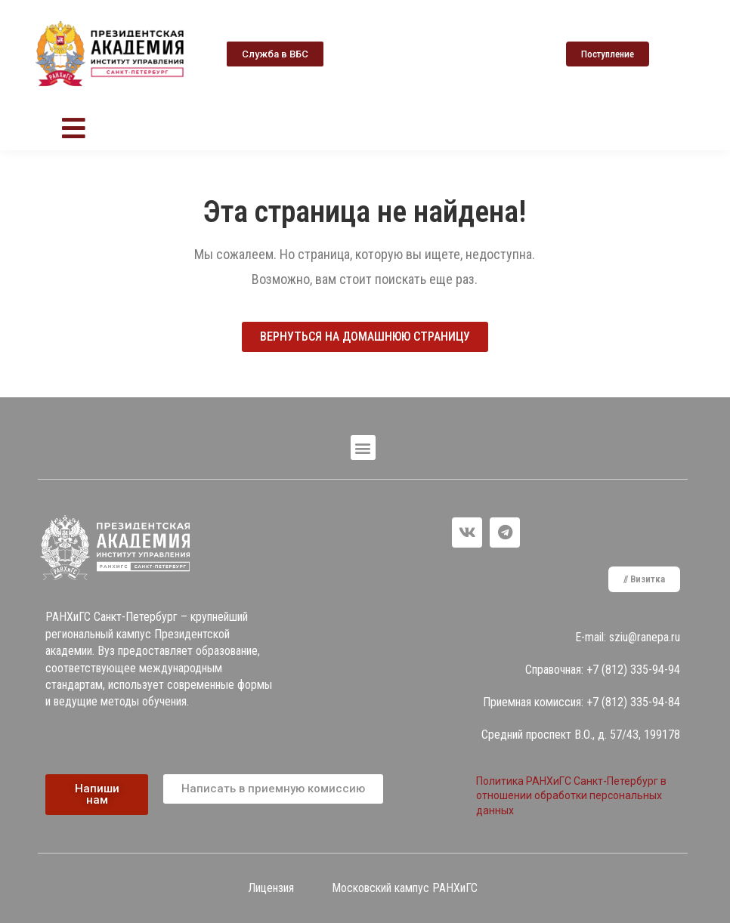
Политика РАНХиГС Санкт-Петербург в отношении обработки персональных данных (571, 795)
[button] (275, 54)
